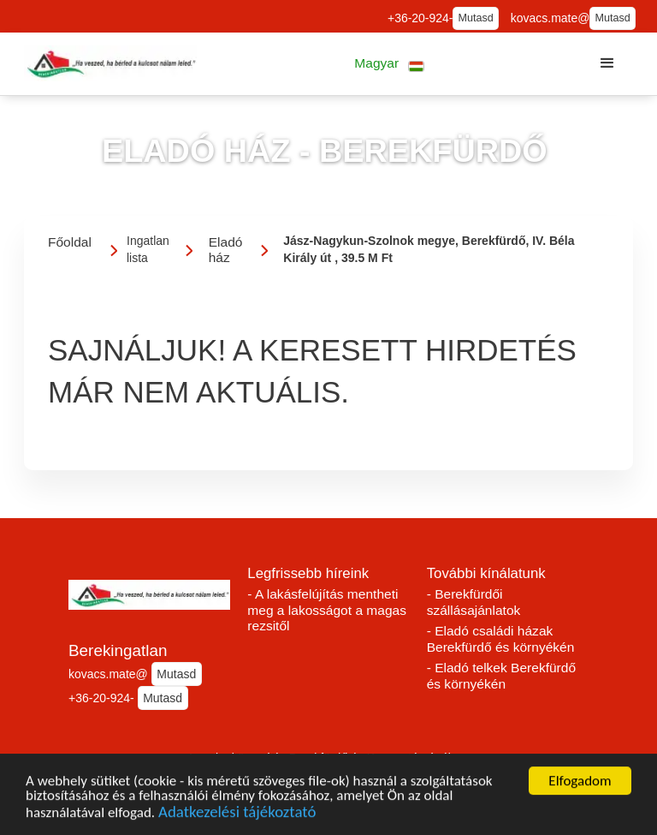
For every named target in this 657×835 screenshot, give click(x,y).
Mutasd (476, 18)
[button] (390, 63)
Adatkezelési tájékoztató (237, 814)
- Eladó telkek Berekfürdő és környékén (501, 675)
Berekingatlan (118, 650)
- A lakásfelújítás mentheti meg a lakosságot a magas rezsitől (326, 610)
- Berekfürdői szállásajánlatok (474, 602)
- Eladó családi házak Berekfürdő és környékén (501, 638)
